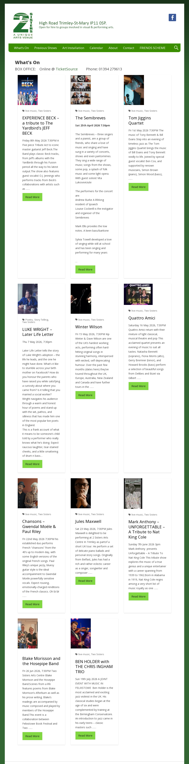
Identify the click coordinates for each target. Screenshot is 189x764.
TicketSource (67, 69)
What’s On (21, 48)
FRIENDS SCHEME (153, 48)
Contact (128, 48)
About (113, 48)
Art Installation (73, 48)
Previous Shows (45, 48)
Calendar (96, 48)
